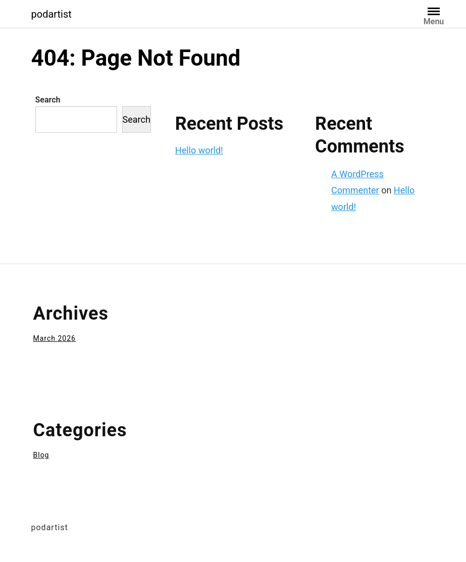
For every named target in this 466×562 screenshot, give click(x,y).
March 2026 (54, 338)
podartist (51, 14)
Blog (41, 455)
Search (48, 100)
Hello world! (199, 150)
